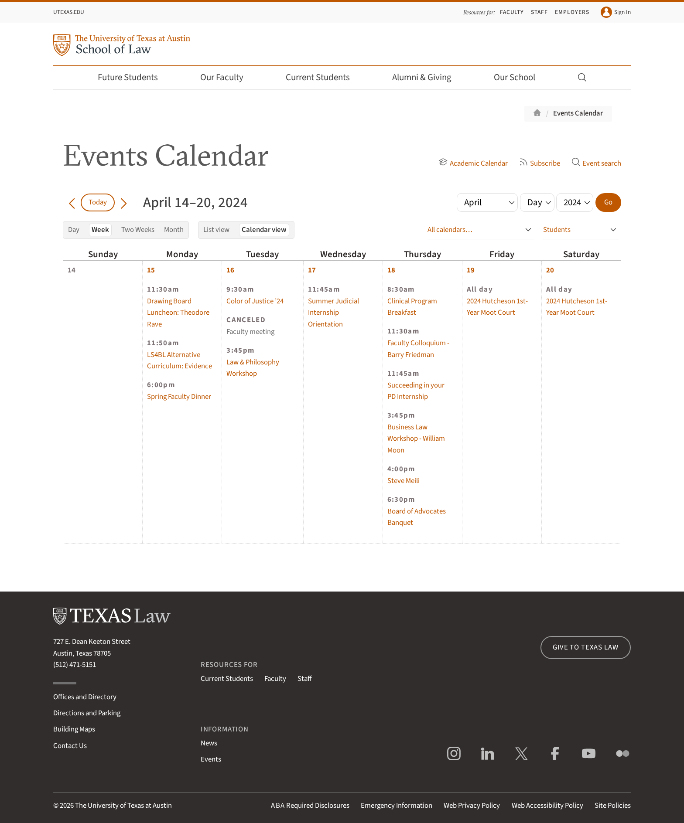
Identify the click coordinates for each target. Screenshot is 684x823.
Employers (572, 12)
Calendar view (264, 229)
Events (211, 759)
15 (151, 270)
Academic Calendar (472, 163)
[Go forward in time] (124, 202)
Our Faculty (227, 77)
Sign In (616, 12)
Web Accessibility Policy (547, 805)
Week (100, 229)
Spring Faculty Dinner (179, 396)
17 (312, 270)
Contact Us (70, 746)
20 (550, 270)
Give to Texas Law (585, 647)
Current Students (324, 77)
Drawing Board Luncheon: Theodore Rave (178, 313)
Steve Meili (403, 481)
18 (391, 270)
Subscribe (539, 163)
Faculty (512, 12)
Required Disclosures (310, 805)
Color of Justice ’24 (255, 301)
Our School (520, 77)
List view (216, 229)
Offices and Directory (84, 697)
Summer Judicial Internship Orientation (333, 313)
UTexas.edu (68, 12)
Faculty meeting (250, 331)
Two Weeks (137, 229)
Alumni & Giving (427, 77)
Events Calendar (578, 113)
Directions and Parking (86, 713)
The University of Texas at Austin (123, 805)
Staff (539, 12)
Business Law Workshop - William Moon (416, 439)
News (209, 743)
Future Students (134, 77)
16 (230, 270)
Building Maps (74, 729)
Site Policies (613, 805)
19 (471, 270)
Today (98, 202)
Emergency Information (396, 805)
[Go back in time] (72, 202)
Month (174, 229)
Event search (596, 163)
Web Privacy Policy (472, 805)
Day (73, 229)
